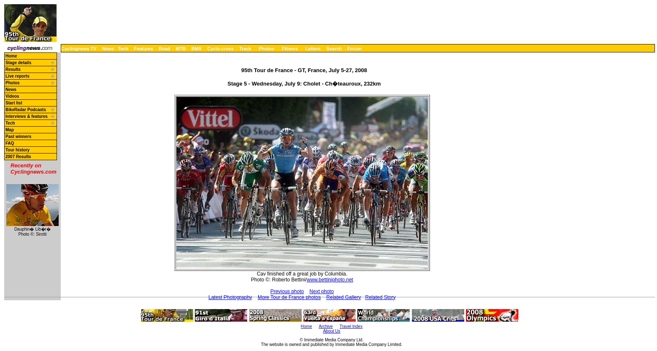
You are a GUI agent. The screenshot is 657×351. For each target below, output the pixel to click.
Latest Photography (230, 297)
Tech (123, 48)
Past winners (18, 136)
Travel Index (351, 326)
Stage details (18, 62)
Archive (326, 326)
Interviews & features (26, 116)
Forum (354, 48)
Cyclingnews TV (78, 48)
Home (11, 56)
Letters (313, 48)
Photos (266, 48)
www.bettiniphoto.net (330, 280)
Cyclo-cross (220, 48)
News (108, 48)
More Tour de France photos (289, 297)
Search (334, 48)
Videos (12, 96)
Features (143, 48)
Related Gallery (343, 297)
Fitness (290, 48)
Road (165, 48)
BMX (196, 48)
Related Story (380, 297)
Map (9, 129)
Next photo (322, 291)
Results (13, 69)
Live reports (17, 76)
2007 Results (18, 156)
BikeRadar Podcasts (25, 109)
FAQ (9, 143)
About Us (331, 331)
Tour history (17, 150)
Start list (13, 103)
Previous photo (287, 291)
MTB (181, 48)
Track (245, 48)
